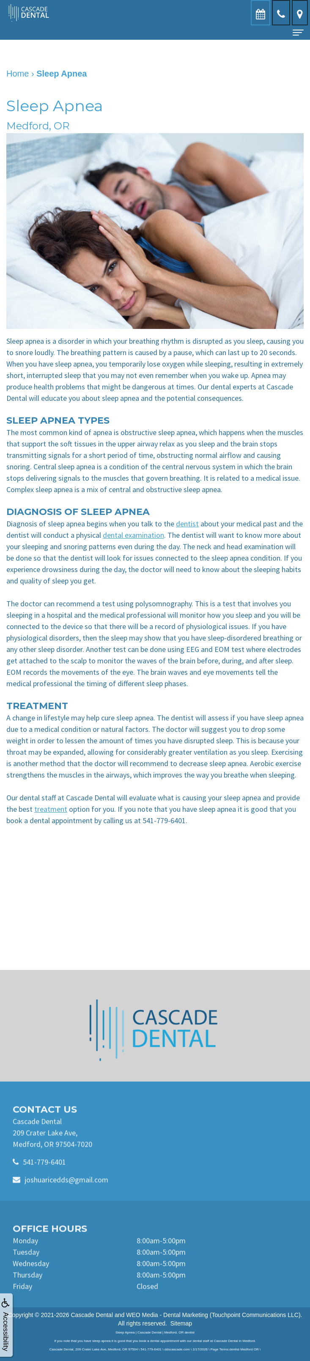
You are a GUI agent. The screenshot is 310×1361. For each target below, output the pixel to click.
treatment (50, 809)
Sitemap (181, 1323)
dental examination (133, 535)
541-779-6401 (44, 1178)
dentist (187, 524)
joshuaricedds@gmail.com (66, 1195)
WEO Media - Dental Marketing (167, 1315)
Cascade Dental (92, 1315)
